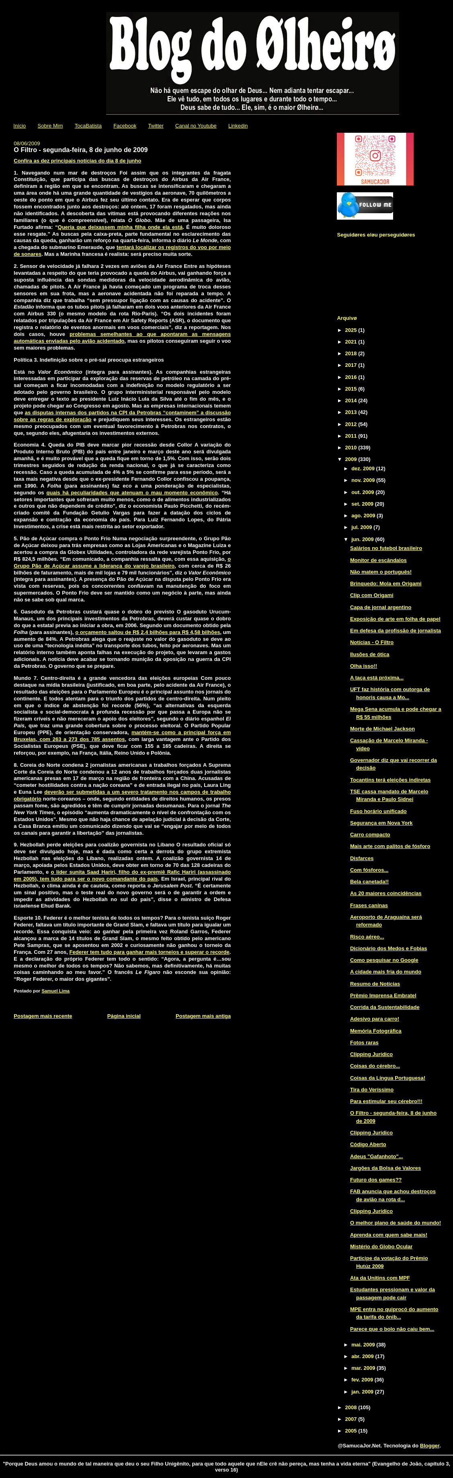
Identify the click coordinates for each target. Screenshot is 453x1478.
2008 (352, 1407)
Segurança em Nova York (381, 823)
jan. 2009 (363, 1392)
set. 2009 (363, 504)
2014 (352, 400)
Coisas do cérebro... (375, 1066)
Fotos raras (364, 1043)
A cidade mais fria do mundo (385, 972)
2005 (352, 1431)
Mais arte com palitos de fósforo (390, 846)
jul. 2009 (362, 527)
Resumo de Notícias (375, 984)
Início (19, 126)
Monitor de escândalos (378, 560)
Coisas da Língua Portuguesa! (387, 1078)
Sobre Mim (50, 126)
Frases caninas (369, 905)
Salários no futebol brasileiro (386, 548)
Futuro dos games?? (376, 1180)
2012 (352, 424)
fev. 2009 (363, 1380)
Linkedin (238, 126)
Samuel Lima (55, 990)
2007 (352, 1419)
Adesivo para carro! (374, 1019)
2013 (352, 412)
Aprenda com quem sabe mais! (388, 1235)
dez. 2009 (363, 468)
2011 (352, 436)
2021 (352, 342)
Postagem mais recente (43, 1016)
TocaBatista (88, 126)
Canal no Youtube (196, 126)
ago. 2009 (364, 516)
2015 (352, 389)
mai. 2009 (363, 1345)
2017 (352, 365)
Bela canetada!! (369, 882)
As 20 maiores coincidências (386, 893)
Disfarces (362, 858)
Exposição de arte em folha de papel (395, 619)
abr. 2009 (363, 1356)
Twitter (156, 126)
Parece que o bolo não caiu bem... (392, 1329)
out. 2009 (363, 492)
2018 (352, 353)
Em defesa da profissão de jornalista (395, 631)
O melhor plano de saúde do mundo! (395, 1223)
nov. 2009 (363, 480)
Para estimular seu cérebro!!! (386, 1101)
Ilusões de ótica (369, 654)
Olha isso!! (363, 666)
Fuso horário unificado (378, 811)
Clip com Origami (372, 595)
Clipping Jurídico (371, 1054)
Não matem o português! (381, 572)
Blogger (429, 1446)
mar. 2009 (364, 1368)
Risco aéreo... (367, 937)
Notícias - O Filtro (372, 642)
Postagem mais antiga (203, 1016)
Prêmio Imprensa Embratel (383, 995)
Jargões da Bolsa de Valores (385, 1168)
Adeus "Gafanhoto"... (376, 1156)
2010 (352, 448)
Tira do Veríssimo (372, 1090)
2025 (352, 330)
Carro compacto (370, 835)
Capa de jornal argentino (380, 607)
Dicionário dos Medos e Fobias (388, 948)
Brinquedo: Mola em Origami (386, 583)
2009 (352, 459)
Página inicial (124, 1016)
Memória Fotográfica (376, 1031)
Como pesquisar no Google (384, 960)
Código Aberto (368, 1144)
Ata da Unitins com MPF (380, 1278)
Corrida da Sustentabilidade (385, 1007)
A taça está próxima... (377, 678)
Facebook (124, 126)
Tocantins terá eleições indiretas (390, 780)
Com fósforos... (369, 870)
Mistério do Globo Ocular (381, 1246)
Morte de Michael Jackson (382, 729)
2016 (352, 377)
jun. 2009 (363, 539)
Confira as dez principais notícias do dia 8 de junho (77, 161)
